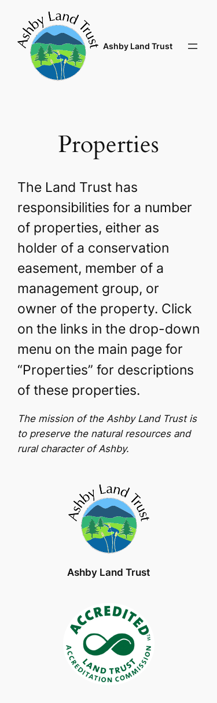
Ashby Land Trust (137, 46)
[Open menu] (193, 46)
